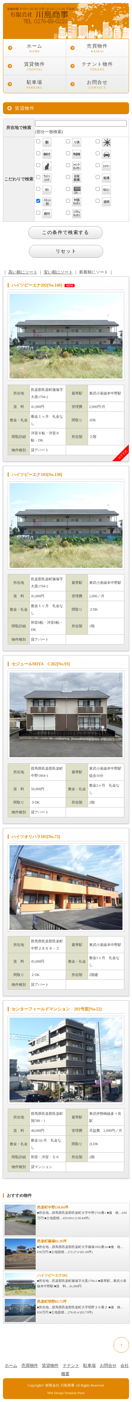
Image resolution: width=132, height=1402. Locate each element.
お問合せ (97, 85)
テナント (71, 1365)
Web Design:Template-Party (66, 1393)
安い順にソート (58, 272)
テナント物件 (97, 67)
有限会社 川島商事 (60, 1385)
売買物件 (97, 48)
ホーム (35, 48)
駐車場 (34, 85)
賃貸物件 (34, 67)
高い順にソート (22, 272)
